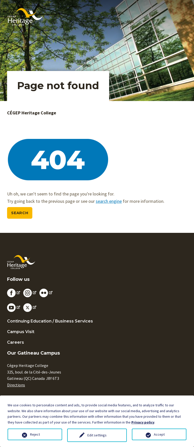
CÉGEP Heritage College (31, 113)
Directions (16, 384)
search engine (109, 201)
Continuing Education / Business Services (50, 321)
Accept (159, 434)
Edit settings (97, 435)
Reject (35, 434)
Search (19, 213)
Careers (15, 342)
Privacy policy (142, 422)
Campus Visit (20, 331)
